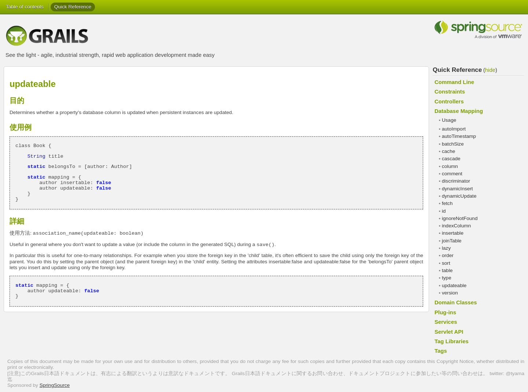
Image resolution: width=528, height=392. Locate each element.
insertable (452, 233)
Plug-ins (445, 312)
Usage (449, 120)
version (450, 293)
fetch (447, 203)
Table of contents (25, 7)
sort (446, 263)
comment (452, 173)
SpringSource (55, 385)
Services (445, 322)
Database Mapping (458, 111)
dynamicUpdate (459, 196)
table (447, 270)
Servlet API (448, 332)
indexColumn (456, 225)
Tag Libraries (451, 341)
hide (490, 70)
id (444, 211)
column (450, 166)
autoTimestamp (459, 136)
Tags (440, 351)
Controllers (449, 101)
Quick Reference (72, 7)
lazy (446, 248)
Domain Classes (455, 302)
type (446, 278)
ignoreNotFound (460, 218)
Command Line (454, 82)
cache (448, 151)
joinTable (452, 240)
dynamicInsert (457, 188)
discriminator (456, 181)
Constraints (449, 91)
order (448, 255)
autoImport (454, 129)
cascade (451, 158)
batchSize (453, 144)
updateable (454, 285)
